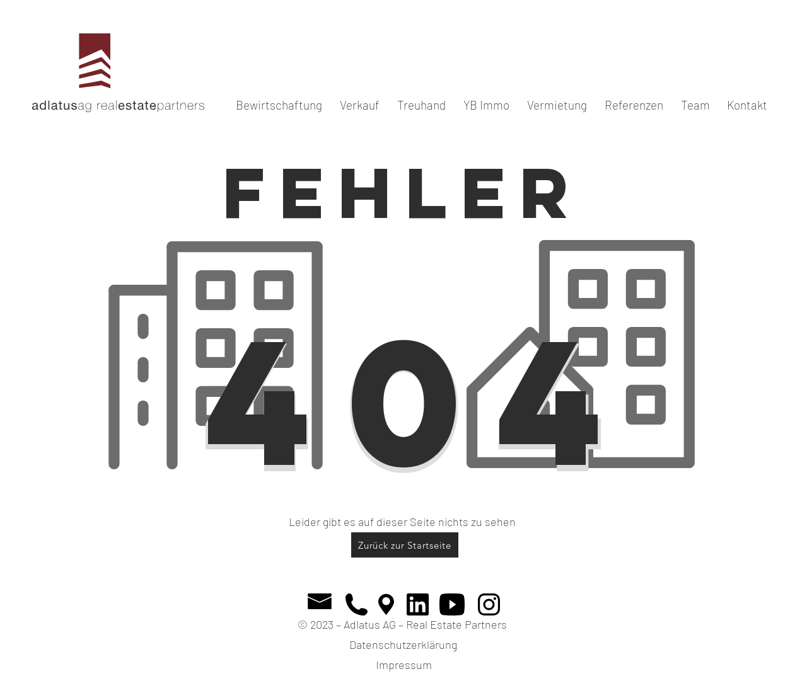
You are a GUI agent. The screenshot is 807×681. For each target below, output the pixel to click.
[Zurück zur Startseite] (404, 545)
